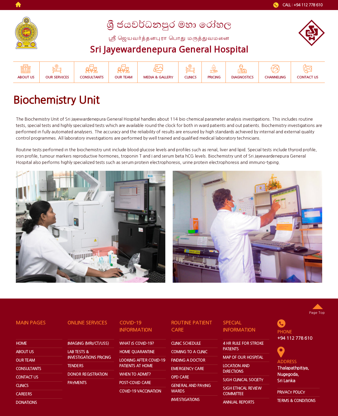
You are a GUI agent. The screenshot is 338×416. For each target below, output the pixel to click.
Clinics (22, 385)
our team (25, 360)
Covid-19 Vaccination (140, 391)
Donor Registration (87, 374)
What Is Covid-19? (136, 343)
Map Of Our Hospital (243, 357)
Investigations (185, 399)
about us (25, 352)
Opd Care (180, 377)
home (21, 343)
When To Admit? (135, 374)
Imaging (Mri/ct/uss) (88, 343)
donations (26, 402)
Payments (77, 383)
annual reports (238, 402)
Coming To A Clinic (189, 352)
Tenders (75, 366)
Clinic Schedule (186, 343)
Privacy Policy (291, 392)
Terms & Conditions (296, 401)
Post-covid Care (135, 383)
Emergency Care (187, 369)
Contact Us (27, 377)
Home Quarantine (137, 352)
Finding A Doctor (188, 360)
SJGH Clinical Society (243, 380)
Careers (24, 394)
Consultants (28, 369)
